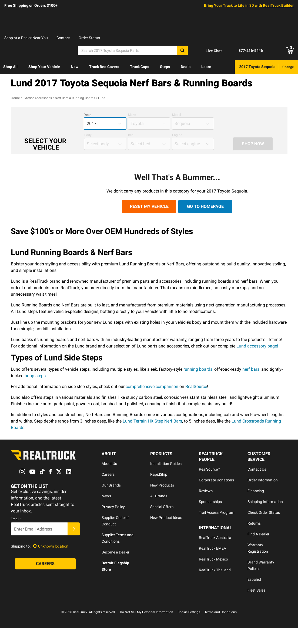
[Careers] (45, 564)
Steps (165, 67)
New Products (162, 485)
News (106, 496)
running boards (197, 369)
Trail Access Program (216, 512)
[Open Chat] (209, 51)
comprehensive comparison (152, 386)
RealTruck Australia (215, 537)
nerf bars (250, 369)
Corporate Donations (216, 480)
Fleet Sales (256, 590)
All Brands (158, 496)
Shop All (10, 67)
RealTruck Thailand (215, 570)
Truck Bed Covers (104, 67)
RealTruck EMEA (212, 548)
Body (88, 135)
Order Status (89, 38)
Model (176, 115)
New (74, 67)
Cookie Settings (189, 612)
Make (132, 115)
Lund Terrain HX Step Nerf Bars (152, 421)
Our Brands (111, 485)
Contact (63, 38)
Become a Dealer (115, 552)
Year (87, 115)
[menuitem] (10, 67)
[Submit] (74, 529)
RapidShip (158, 474)
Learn (206, 67)
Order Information (262, 480)
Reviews (206, 491)
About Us (109, 463)
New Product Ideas (166, 517)
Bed (130, 135)
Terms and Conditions (221, 612)
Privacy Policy (113, 507)
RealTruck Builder (278, 5)
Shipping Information (265, 501)
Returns (254, 523)
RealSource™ (209, 469)
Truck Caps (139, 67)
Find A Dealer (258, 534)
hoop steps (35, 375)
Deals (185, 67)
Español (254, 579)
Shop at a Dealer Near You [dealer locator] (26, 38)
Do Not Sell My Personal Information (146, 612)
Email (16, 519)
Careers (108, 474)
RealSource (196, 386)
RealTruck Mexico (213, 559)
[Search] (133, 50)
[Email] (39, 529)
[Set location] (50, 546)
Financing (255, 491)
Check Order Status (263, 512)
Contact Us (256, 469)
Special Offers (161, 507)
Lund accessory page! (257, 346)
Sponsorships (210, 501)
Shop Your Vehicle (44, 67)
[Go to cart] (290, 50)
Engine (177, 135)
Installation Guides (166, 463)
